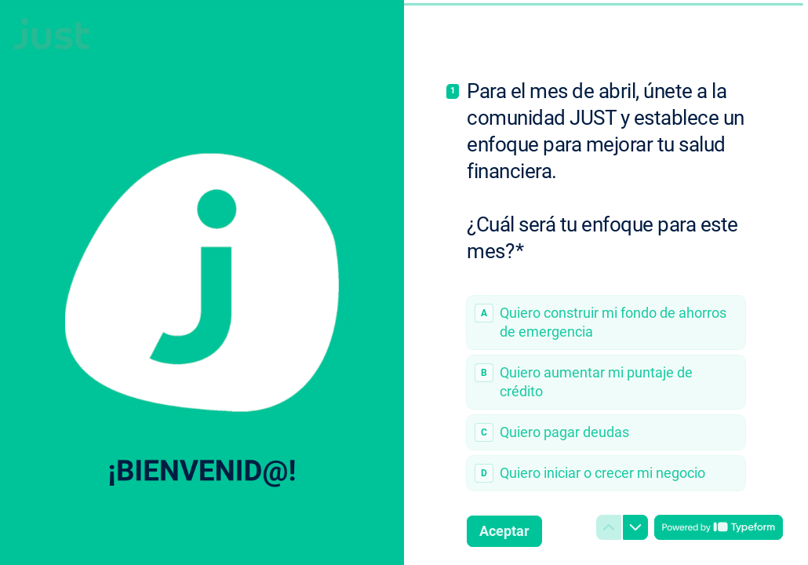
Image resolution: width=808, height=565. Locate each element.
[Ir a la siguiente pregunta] (635, 527)
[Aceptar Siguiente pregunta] (504, 531)
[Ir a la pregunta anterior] (608, 527)
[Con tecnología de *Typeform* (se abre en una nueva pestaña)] (718, 527)
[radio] (606, 322)
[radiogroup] (606, 393)
